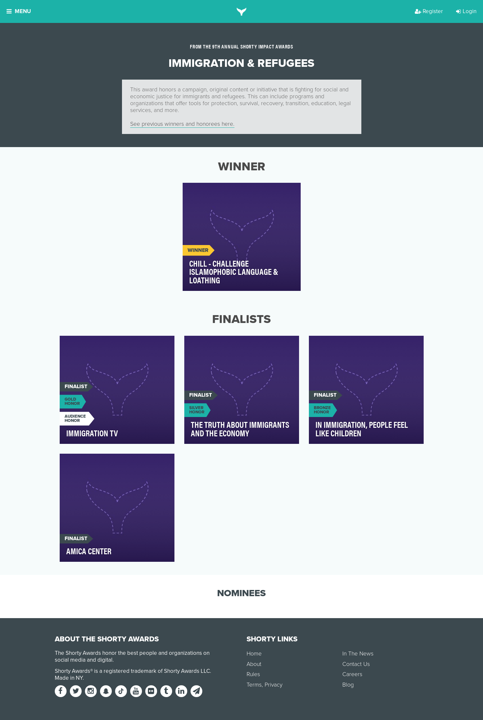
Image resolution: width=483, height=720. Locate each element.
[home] (241, 11)
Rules (253, 674)
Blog (348, 684)
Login (466, 11)
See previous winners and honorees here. (182, 124)
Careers (352, 674)
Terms (254, 684)
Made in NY (69, 677)
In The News (357, 653)
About (254, 664)
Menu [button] (19, 11)
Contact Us (356, 664)
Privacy (273, 684)
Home (254, 653)
